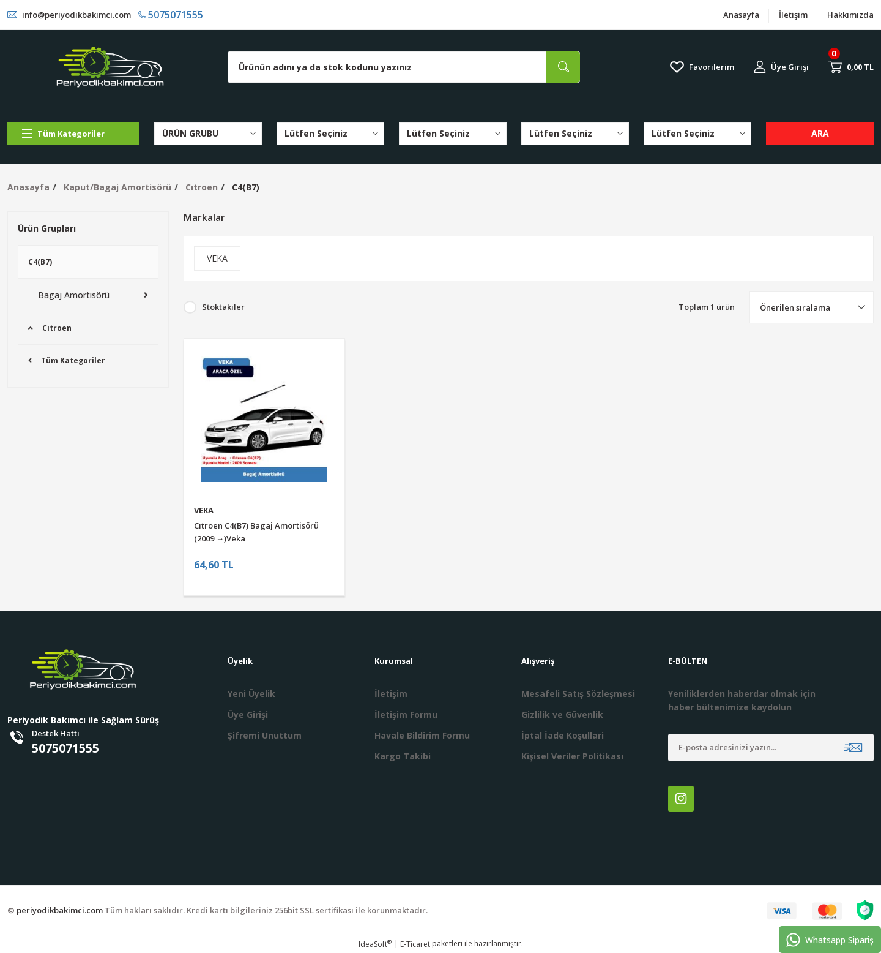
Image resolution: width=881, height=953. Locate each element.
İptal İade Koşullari (562, 735)
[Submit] (853, 747)
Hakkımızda (850, 14)
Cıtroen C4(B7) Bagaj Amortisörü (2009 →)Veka (256, 532)
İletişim (793, 14)
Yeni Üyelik (251, 693)
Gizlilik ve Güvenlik (562, 714)
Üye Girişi (248, 714)
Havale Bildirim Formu (422, 735)
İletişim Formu (405, 714)
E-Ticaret (415, 944)
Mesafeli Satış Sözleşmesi (578, 693)
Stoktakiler (223, 306)
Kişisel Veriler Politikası (572, 756)
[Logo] (110, 67)
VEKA (204, 510)
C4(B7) (245, 187)
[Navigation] (73, 133)
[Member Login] (781, 67)
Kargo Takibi (402, 756)
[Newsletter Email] (771, 747)
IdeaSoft (375, 944)
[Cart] (851, 67)
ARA (820, 133)
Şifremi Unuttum (265, 735)
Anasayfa (741, 14)
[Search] (404, 67)
